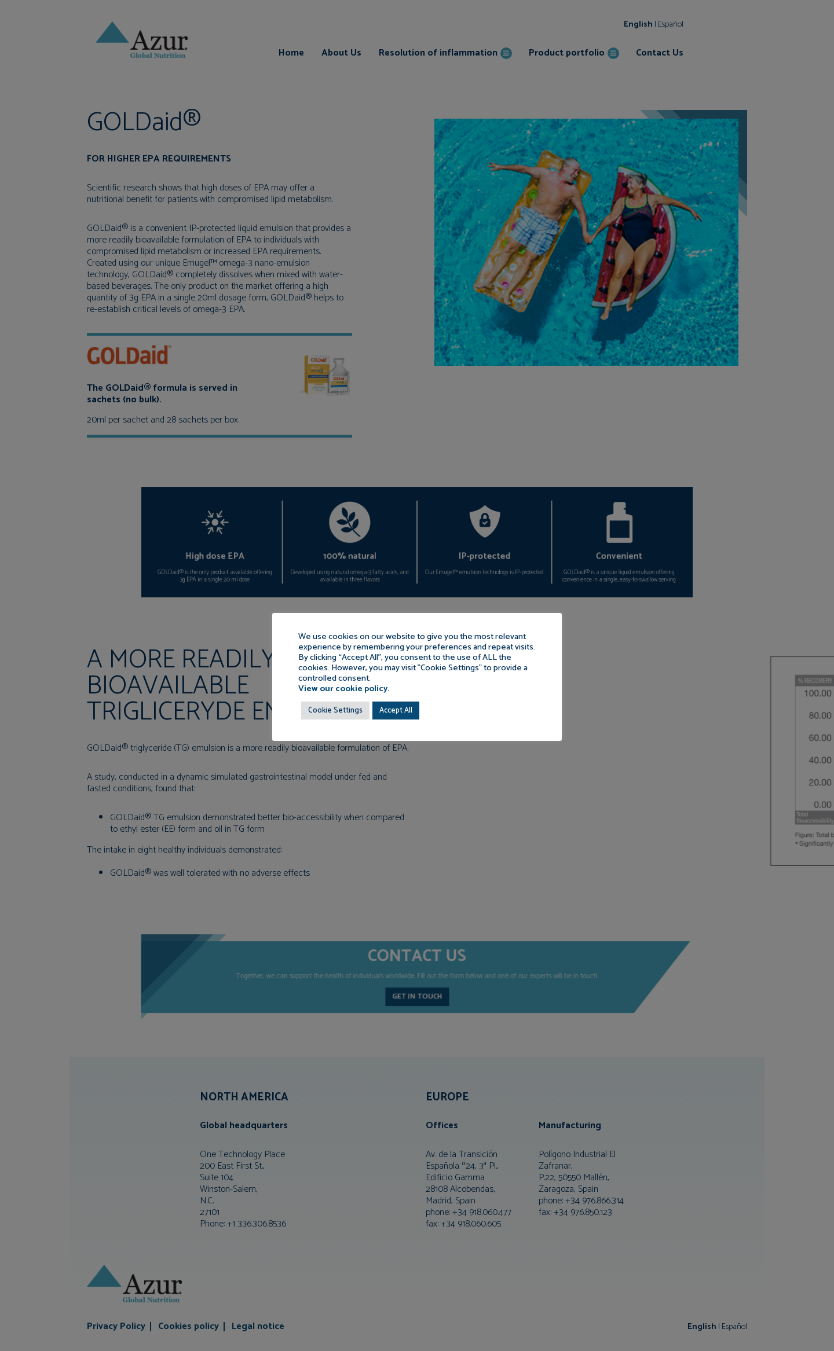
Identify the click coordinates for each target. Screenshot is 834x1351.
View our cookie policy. (343, 689)
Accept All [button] (395, 710)
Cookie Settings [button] (335, 710)
